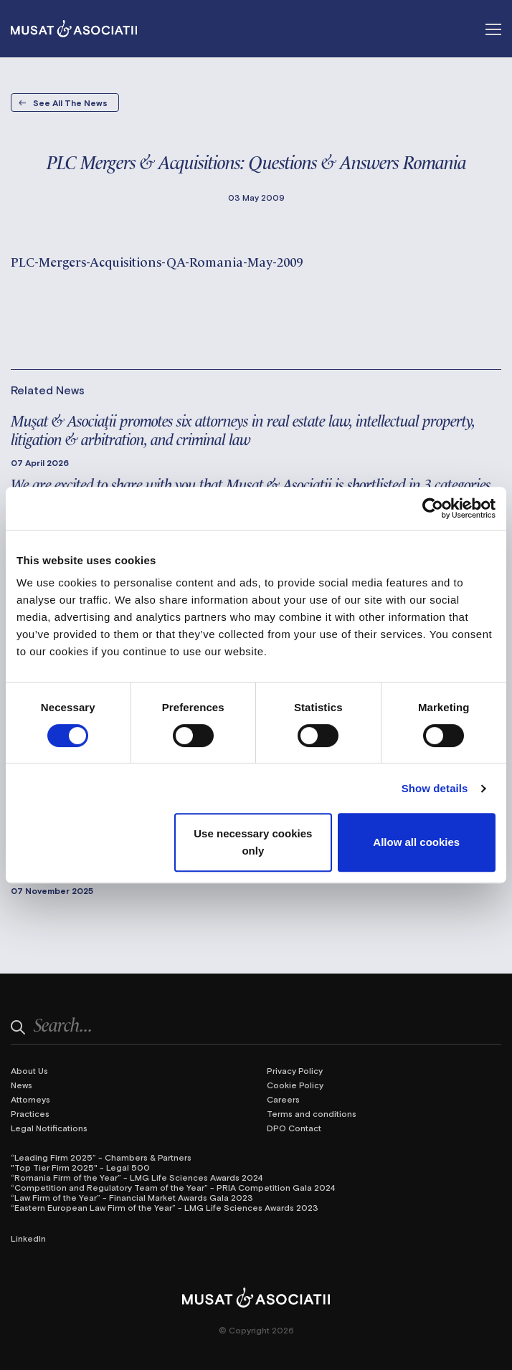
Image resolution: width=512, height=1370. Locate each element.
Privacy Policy (295, 1070)
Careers (283, 1099)
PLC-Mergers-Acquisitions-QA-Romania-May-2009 (157, 261)
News (21, 1085)
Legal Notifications (49, 1128)
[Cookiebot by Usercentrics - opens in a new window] (433, 508)
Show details (435, 788)
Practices (30, 1113)
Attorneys (30, 1099)
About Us (29, 1070)
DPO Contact (294, 1128)
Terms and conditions (311, 1113)
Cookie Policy (295, 1085)
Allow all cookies (416, 842)
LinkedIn (28, 1238)
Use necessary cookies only (253, 842)
